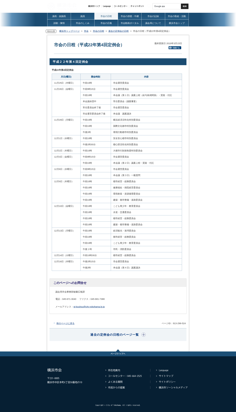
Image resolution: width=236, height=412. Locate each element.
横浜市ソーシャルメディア (173, 387)
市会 (86, 31)
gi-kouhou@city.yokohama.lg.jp (89, 306)
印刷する (174, 48)
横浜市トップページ (69, 31)
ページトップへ (118, 354)
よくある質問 (115, 382)
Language (163, 370)
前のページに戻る (65, 323)
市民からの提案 (116, 387)
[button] (118, 334)
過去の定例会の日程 (118, 31)
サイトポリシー (167, 382)
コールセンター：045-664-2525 (125, 376)
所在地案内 (114, 370)
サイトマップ (166, 376)
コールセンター (120, 6)
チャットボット (137, 6)
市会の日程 (98, 31)
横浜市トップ (94, 6)
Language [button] (107, 6)
